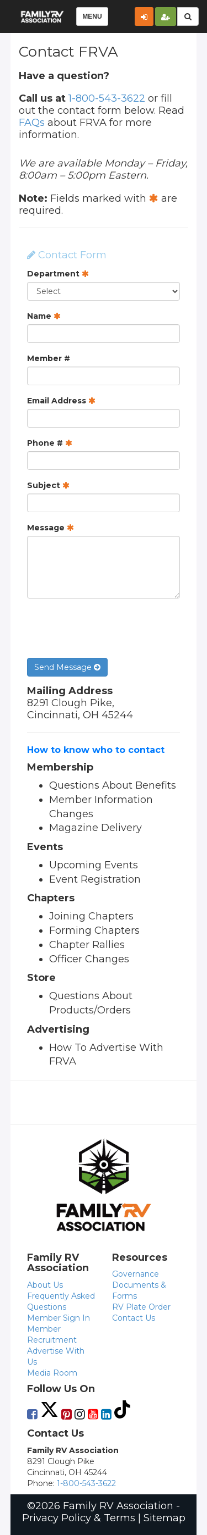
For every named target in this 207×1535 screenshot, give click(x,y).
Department (58, 274)
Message (50, 528)
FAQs (32, 123)
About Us (45, 1285)
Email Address (61, 401)
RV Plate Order (141, 1307)
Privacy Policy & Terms (78, 1518)
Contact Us (133, 1318)
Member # (48, 358)
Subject (48, 485)
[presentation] (111, 628)
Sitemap (164, 1518)
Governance (135, 1274)
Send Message (67, 667)
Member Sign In (58, 1318)
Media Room (52, 1373)
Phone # (49, 443)
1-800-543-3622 (106, 98)
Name (44, 316)
